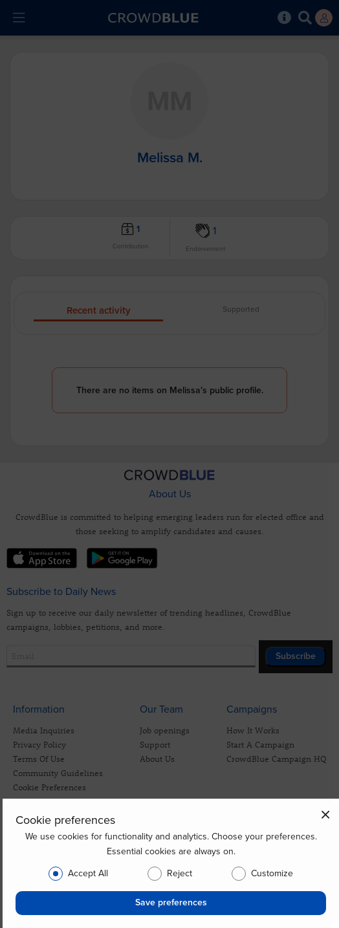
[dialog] (171, 863)
